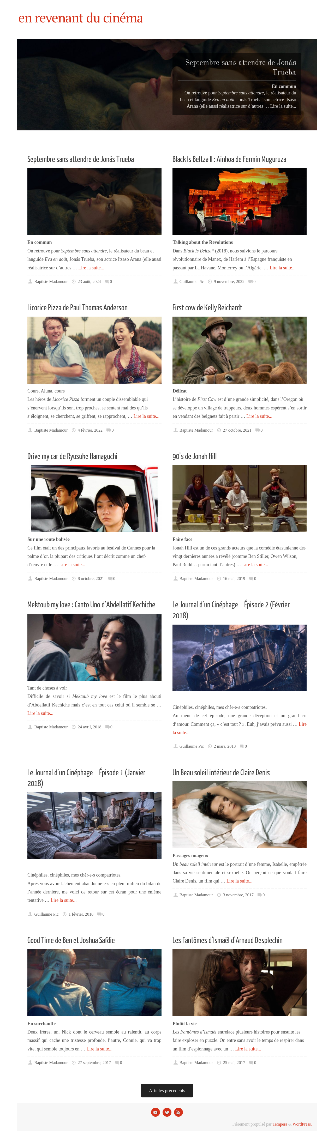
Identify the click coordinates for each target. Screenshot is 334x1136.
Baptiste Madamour (51, 281)
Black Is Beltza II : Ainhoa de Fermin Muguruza (229, 159)
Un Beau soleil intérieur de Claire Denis (221, 773)
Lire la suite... (91, 267)
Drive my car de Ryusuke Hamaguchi (72, 456)
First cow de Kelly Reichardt (207, 308)
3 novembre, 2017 (238, 895)
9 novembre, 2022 (229, 281)
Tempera (279, 1124)
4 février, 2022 (90, 430)
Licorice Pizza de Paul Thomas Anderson (77, 308)
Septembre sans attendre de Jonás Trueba (80, 159)
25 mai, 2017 (234, 1062)
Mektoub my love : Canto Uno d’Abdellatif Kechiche (91, 605)
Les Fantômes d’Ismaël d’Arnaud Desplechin (227, 940)
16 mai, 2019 (234, 578)
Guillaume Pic (192, 281)
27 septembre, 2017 (94, 1062)
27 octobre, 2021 (237, 430)
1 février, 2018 (81, 914)
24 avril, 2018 (89, 727)
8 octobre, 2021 (91, 578)
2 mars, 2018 (225, 746)
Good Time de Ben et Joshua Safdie (71, 940)
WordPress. (302, 1124)
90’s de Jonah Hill (194, 456)
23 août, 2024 (89, 281)
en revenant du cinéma (80, 17)
